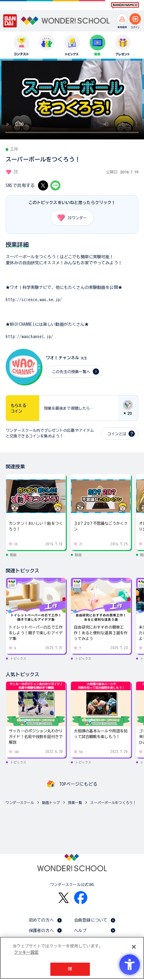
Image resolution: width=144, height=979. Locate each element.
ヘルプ (80, 931)
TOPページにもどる (78, 784)
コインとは (116, 434)
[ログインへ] (135, 19)
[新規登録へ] (122, 19)
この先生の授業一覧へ (71, 371)
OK (70, 969)
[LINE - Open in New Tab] (55, 185)
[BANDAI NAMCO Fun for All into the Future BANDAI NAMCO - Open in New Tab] (125, 5)
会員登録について (90, 920)
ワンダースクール (20, 802)
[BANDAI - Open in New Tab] (10, 20)
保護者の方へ (41, 931)
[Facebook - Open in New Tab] (80, 897)
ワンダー (70, 217)
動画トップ (51, 802)
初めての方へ (41, 920)
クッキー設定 (26, 952)
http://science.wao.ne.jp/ (34, 300)
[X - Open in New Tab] (43, 185)
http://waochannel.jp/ (29, 337)
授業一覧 (75, 802)
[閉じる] (134, 947)
